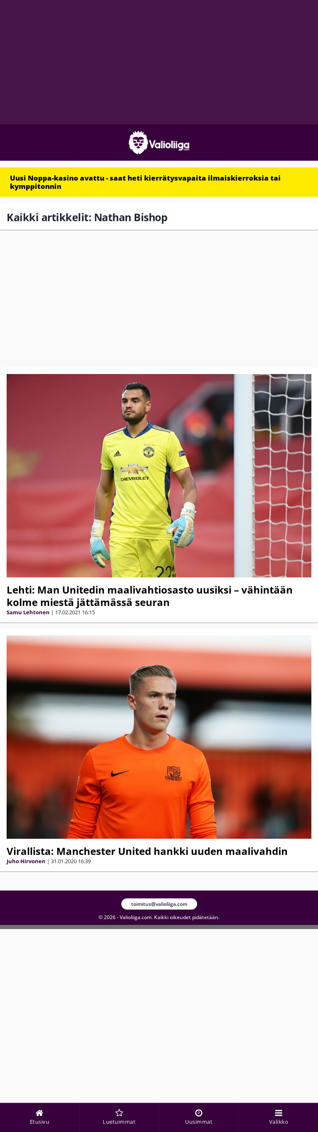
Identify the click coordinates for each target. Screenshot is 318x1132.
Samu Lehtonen (28, 612)
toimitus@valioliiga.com (159, 904)
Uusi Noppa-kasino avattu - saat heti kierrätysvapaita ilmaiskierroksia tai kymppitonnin (145, 182)
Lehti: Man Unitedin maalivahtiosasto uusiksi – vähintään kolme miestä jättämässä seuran (150, 596)
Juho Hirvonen (26, 861)
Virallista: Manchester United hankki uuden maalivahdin (147, 851)
